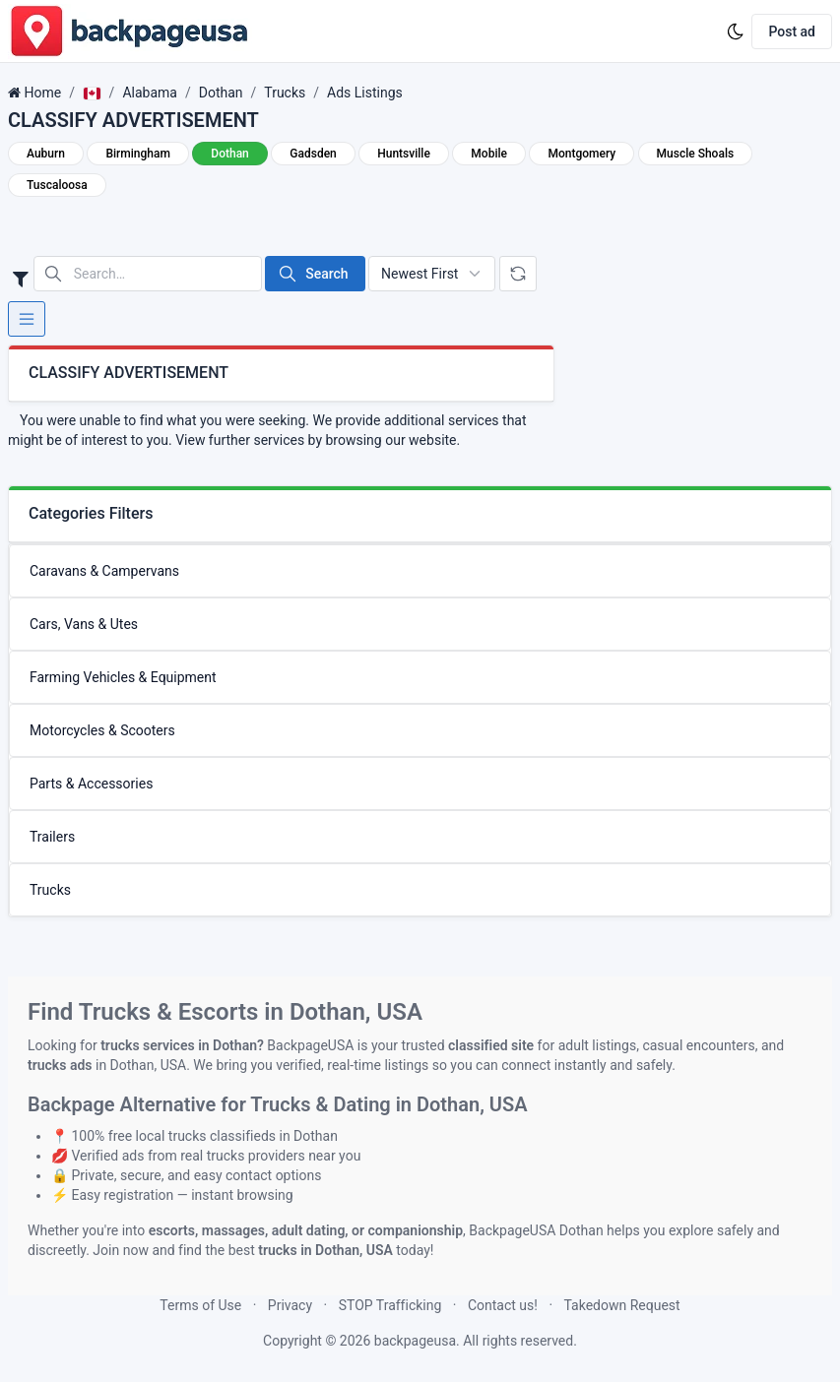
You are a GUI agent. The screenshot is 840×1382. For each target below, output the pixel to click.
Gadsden (313, 153)
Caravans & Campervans (104, 571)
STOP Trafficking (390, 1305)
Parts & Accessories (91, 783)
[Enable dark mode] (735, 31)
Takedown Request (622, 1305)
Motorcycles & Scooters (102, 730)
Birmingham (137, 153)
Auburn (46, 153)
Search (313, 273)
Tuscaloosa (57, 185)
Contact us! (503, 1305)
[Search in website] (147, 273)
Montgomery (581, 153)
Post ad (791, 31)
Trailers (52, 837)
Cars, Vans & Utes (84, 624)
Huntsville (403, 153)
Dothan (221, 92)
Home (42, 92)
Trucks (284, 92)
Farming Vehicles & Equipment (123, 677)
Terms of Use (200, 1305)
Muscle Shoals (696, 153)
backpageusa (415, 1341)
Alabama (149, 92)
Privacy (290, 1305)
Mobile (489, 153)
